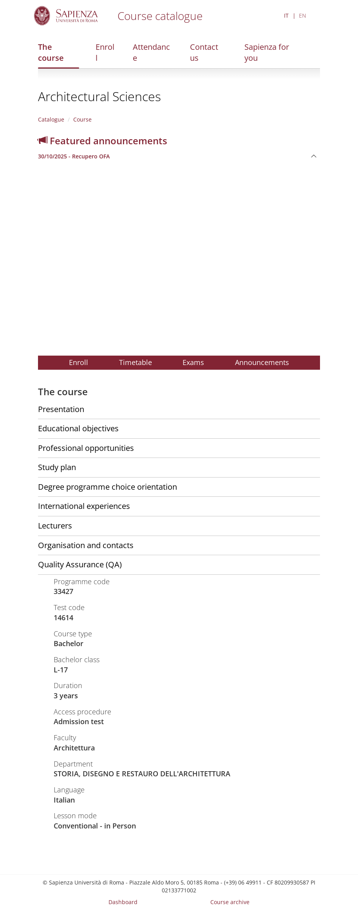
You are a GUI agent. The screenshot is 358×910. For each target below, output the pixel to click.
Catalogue (51, 119)
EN (302, 15)
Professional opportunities (86, 448)
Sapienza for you (266, 52)
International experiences (84, 506)
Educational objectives (78, 428)
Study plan (57, 467)
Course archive (230, 902)
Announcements (262, 362)
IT (286, 15)
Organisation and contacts (86, 545)
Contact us (204, 52)
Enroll (105, 52)
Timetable (135, 362)
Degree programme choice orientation (107, 486)
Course (82, 119)
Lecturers (55, 525)
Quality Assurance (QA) (80, 564)
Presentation (61, 409)
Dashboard (122, 902)
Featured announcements (102, 140)
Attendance (151, 52)
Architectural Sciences (99, 96)
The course (51, 52)
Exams (193, 362)
